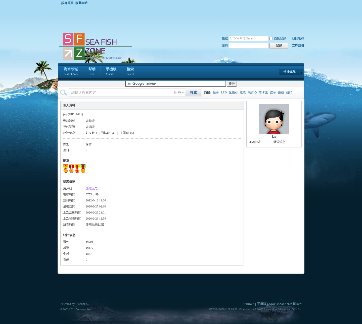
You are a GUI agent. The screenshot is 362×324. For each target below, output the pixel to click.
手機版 (111, 71)
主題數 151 (127, 133)
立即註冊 (298, 45)
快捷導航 (290, 72)
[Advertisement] (182, 18)
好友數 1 (91, 133)
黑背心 (252, 92)
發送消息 (279, 142)
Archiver (248, 304)
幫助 (92, 71)
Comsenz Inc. (83, 309)
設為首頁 (67, 3)
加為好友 (255, 142)
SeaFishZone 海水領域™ (285, 304)
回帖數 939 (108, 133)
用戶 (177, 92)
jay (274, 136)
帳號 (225, 38)
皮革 (273, 92)
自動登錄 (277, 38)
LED (224, 92)
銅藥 (281, 92)
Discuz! (80, 304)
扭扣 (289, 92)
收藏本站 (81, 3)
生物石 (233, 92)
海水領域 (71, 71)
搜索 (130, 71)
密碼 (225, 45)
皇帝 (216, 92)
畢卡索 (263, 92)
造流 (243, 92)
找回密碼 (298, 38)
